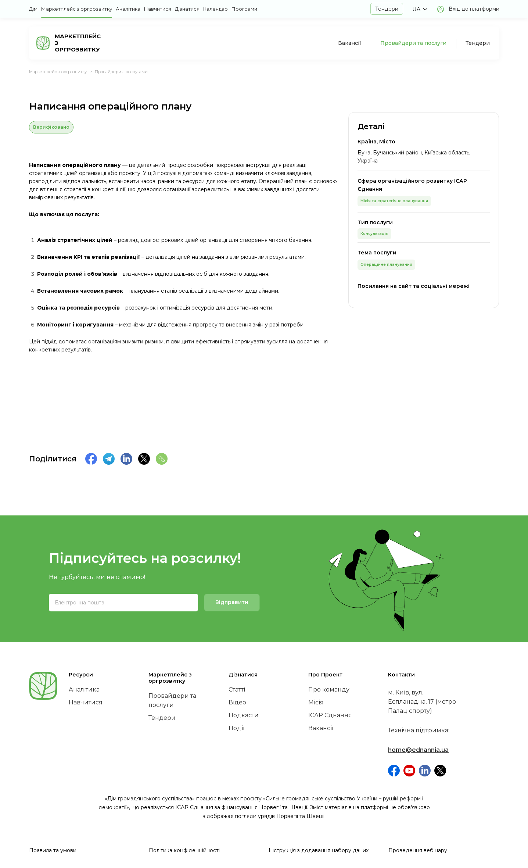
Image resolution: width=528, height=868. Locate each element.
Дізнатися (187, 9)
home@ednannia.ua (418, 749)
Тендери (386, 9)
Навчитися (157, 9)
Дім (33, 9)
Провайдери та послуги (413, 43)
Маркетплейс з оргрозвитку (76, 9)
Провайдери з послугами (121, 72)
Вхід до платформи (474, 9)
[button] (420, 9)
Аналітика (128, 9)
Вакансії (349, 43)
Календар (215, 9)
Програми (244, 9)
